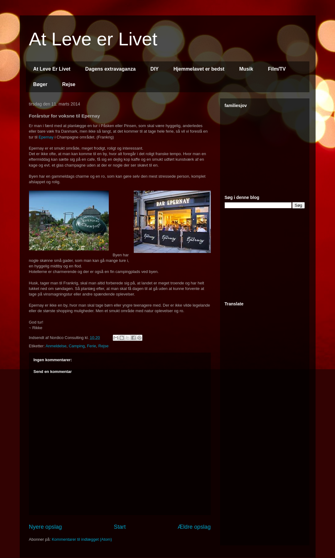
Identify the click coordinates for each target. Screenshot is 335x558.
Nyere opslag (45, 527)
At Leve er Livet (93, 39)
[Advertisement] (271, 148)
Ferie (91, 346)
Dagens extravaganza (110, 69)
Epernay (46, 137)
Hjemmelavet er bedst (199, 69)
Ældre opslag (194, 527)
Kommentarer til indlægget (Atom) (82, 539)
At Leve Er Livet (52, 69)
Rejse (69, 84)
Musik (246, 69)
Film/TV (277, 69)
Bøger (40, 84)
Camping (77, 346)
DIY (154, 69)
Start (119, 527)
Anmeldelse (56, 346)
